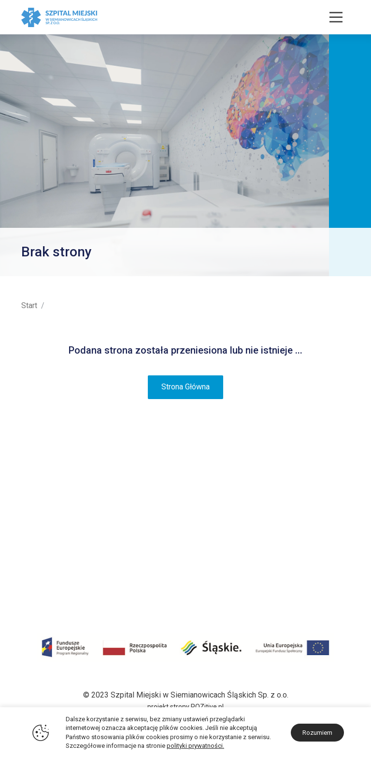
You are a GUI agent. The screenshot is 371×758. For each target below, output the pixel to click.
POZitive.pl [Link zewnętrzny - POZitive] (207, 707)
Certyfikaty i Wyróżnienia (62, 513)
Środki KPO (40, 551)
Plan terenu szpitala (54, 500)
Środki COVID (44, 538)
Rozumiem (317, 732)
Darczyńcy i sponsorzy (60, 564)
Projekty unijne (46, 526)
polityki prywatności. (195, 745)
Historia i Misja (46, 487)
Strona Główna (185, 386)
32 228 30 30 (327, 569)
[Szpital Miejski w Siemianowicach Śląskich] (59, 16)
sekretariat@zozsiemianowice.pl (294, 594)
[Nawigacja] (336, 17)
